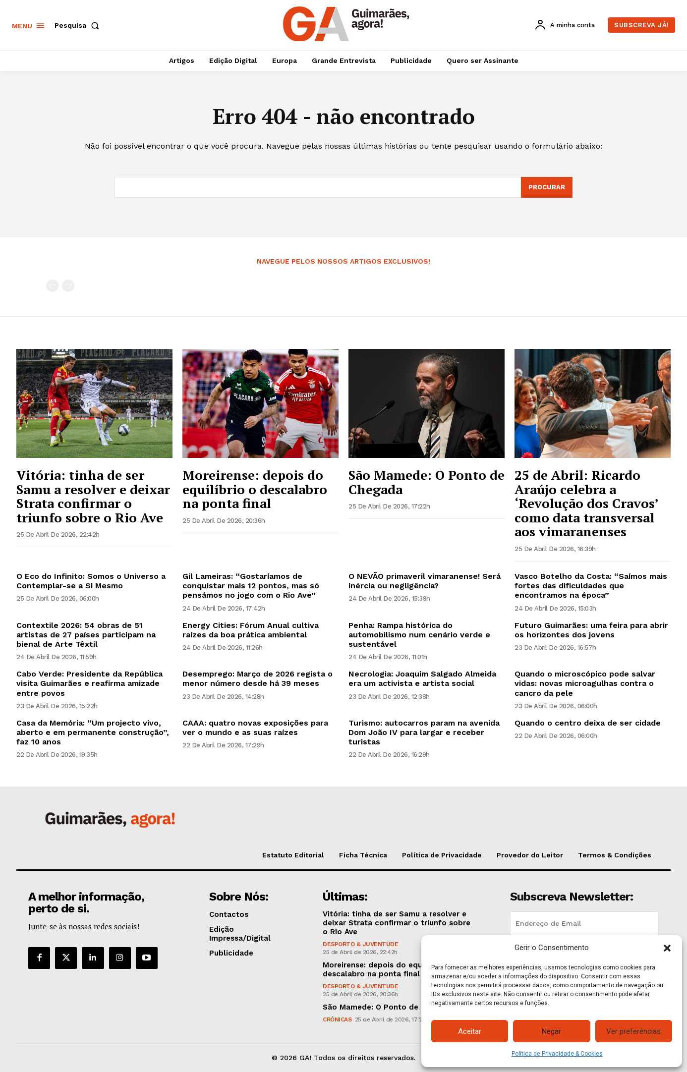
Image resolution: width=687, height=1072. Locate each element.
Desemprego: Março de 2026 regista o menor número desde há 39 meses (257, 678)
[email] (584, 923)
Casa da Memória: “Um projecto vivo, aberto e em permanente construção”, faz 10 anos (92, 732)
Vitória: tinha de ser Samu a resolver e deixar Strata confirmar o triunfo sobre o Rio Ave (93, 496)
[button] (667, 948)
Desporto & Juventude (360, 944)
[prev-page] (52, 286)
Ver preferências (633, 1031)
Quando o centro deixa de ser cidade (588, 723)
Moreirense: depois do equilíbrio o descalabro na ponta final (254, 488)
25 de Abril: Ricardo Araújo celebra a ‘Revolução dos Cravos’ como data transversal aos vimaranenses (587, 503)
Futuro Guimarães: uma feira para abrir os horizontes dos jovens (591, 630)
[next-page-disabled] (68, 286)
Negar (551, 1031)
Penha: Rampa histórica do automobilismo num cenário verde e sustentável (419, 635)
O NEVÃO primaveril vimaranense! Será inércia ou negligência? (424, 580)
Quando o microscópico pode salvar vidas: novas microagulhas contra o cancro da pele (585, 683)
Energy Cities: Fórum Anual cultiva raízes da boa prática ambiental (250, 630)
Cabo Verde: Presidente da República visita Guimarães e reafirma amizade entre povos (89, 683)
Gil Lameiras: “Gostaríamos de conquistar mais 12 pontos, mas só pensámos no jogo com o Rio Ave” (250, 585)
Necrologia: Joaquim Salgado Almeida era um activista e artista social (422, 678)
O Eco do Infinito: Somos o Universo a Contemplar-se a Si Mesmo (91, 580)
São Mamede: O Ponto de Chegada (426, 482)
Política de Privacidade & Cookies (557, 1053)
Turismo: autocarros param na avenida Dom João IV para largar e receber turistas (424, 732)
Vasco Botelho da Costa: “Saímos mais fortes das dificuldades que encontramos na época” (591, 585)
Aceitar (469, 1031)
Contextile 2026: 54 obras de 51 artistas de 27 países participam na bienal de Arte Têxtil (86, 635)
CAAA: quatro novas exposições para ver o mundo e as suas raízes (255, 727)
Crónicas (337, 1019)
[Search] (546, 187)
